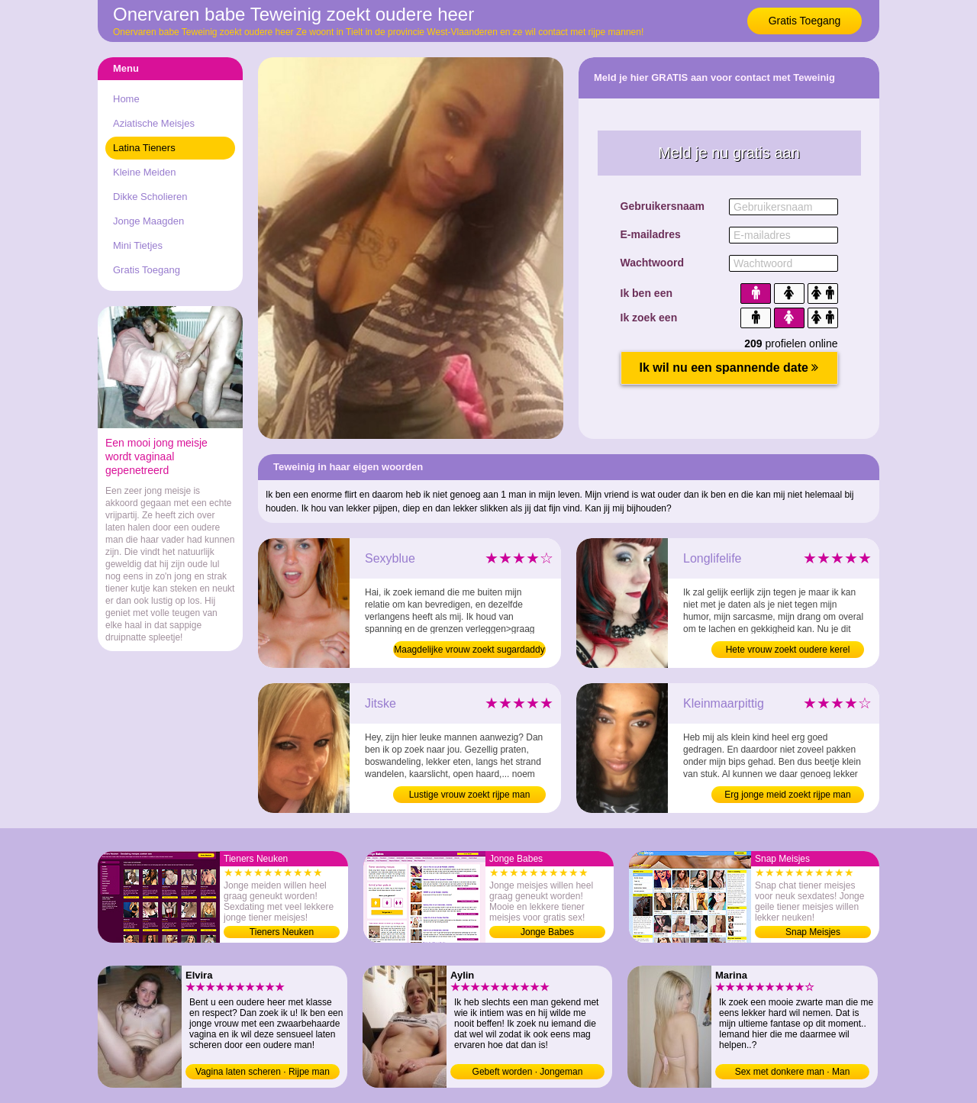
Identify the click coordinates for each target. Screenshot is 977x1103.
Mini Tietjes (138, 245)
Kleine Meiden (144, 172)
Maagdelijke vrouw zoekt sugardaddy (469, 649)
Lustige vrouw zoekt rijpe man (469, 794)
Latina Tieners (144, 147)
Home (126, 99)
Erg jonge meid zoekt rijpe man (787, 794)
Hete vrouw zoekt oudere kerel (788, 649)
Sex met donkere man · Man (792, 1071)
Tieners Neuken (282, 932)
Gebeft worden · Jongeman (527, 1071)
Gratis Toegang (805, 21)
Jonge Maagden (148, 221)
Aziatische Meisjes (154, 123)
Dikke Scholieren (150, 196)
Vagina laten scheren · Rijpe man (262, 1071)
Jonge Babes (547, 932)
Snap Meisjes (812, 932)
